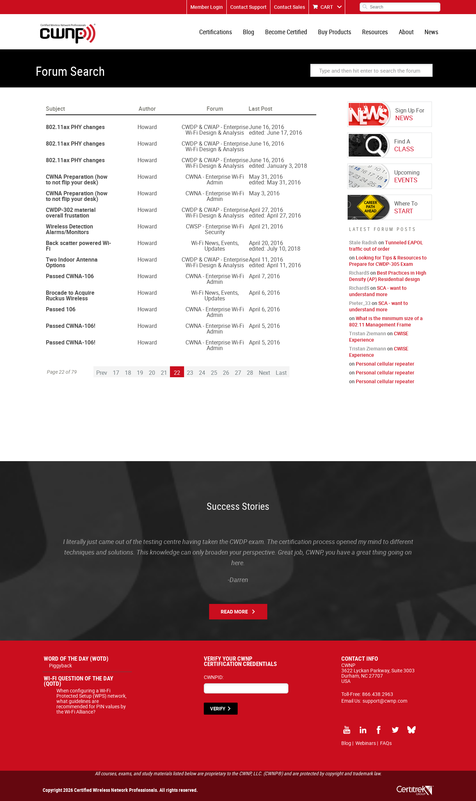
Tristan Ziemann (367, 333)
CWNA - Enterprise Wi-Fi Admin (214, 179)
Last (281, 373)
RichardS (359, 272)
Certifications (215, 31)
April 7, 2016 (264, 276)
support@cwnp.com (384, 700)
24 (202, 373)
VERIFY (217, 708)
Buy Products (334, 31)
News (431, 31)
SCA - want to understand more (378, 291)
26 (226, 373)
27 (238, 373)
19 (140, 373)
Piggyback (60, 665)
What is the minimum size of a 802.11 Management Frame (386, 321)
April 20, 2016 (266, 243)
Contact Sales (289, 7)
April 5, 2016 (264, 326)
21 (164, 373)
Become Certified (286, 31)
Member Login (206, 7)
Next (264, 373)
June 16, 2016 (266, 127)
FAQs (386, 743)
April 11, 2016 (266, 259)
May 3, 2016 (264, 193)
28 (250, 373)
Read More (234, 611)
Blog (248, 31)
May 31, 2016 (266, 177)
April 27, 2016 (266, 210)
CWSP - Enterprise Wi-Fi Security (215, 229)
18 (128, 373)
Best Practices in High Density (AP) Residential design (387, 275)
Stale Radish (363, 242)
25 (214, 373)
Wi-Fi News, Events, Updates (215, 245)
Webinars (365, 743)
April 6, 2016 (264, 292)
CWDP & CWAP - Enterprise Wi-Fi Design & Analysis (215, 129)
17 (116, 373)
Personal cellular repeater (385, 363)
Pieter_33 (360, 303)
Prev (101, 373)
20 (152, 373)
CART (327, 7)
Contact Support (248, 7)
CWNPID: (214, 677)
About (406, 31)
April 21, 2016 (266, 226)
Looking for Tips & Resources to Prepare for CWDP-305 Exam (388, 260)
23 (190, 373)
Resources (375, 31)
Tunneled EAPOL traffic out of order (386, 245)
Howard (147, 127)
